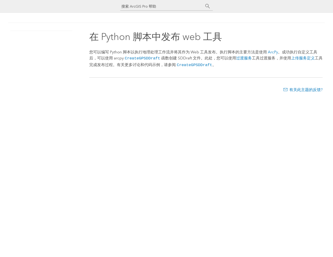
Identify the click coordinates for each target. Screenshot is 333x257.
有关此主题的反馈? (306, 88)
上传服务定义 (302, 58)
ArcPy (273, 52)
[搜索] (207, 6)
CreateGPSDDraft (142, 58)
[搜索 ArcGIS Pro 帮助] (162, 6)
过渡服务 (244, 58)
